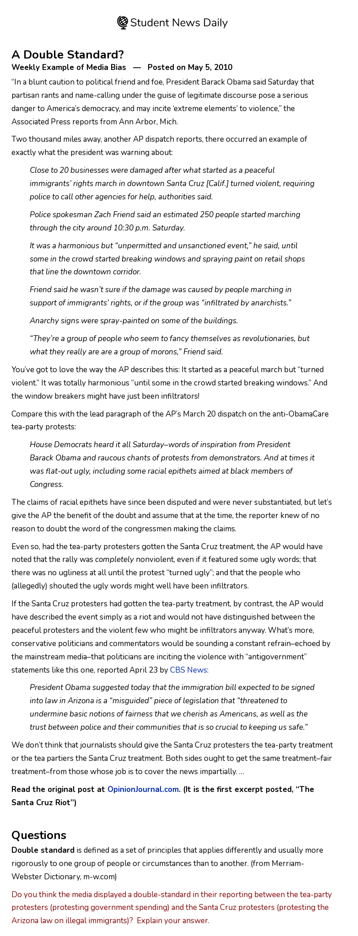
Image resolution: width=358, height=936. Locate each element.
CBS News (188, 670)
